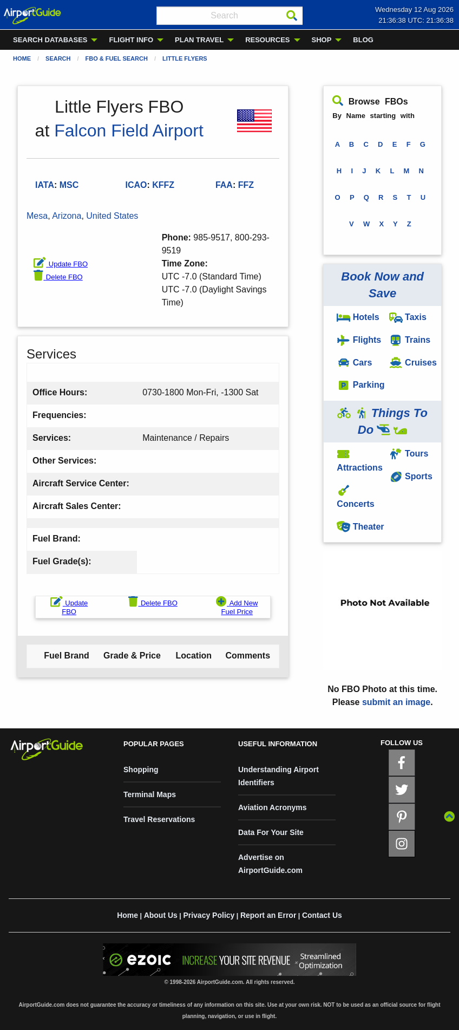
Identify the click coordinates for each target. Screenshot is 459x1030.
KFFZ (163, 185)
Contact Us (322, 915)
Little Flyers (184, 58)
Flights (359, 339)
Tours (409, 453)
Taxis (408, 317)
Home (22, 58)
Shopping (141, 769)
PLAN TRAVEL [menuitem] (199, 40)
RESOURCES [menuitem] (267, 40)
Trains (410, 339)
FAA (224, 185)
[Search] (291, 15)
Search (57, 58)
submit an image (396, 702)
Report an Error (268, 915)
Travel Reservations (159, 819)
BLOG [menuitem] (363, 40)
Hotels (358, 317)
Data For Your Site (271, 832)
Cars (354, 362)
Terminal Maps (149, 794)
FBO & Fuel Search (117, 58)
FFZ (246, 185)
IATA (44, 185)
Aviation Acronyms (272, 807)
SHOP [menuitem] (322, 40)
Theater (360, 526)
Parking (360, 384)
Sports (410, 476)
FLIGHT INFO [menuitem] (131, 40)
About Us (161, 915)
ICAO (136, 185)
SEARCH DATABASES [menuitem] (50, 40)
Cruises (413, 362)
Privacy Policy (208, 915)
